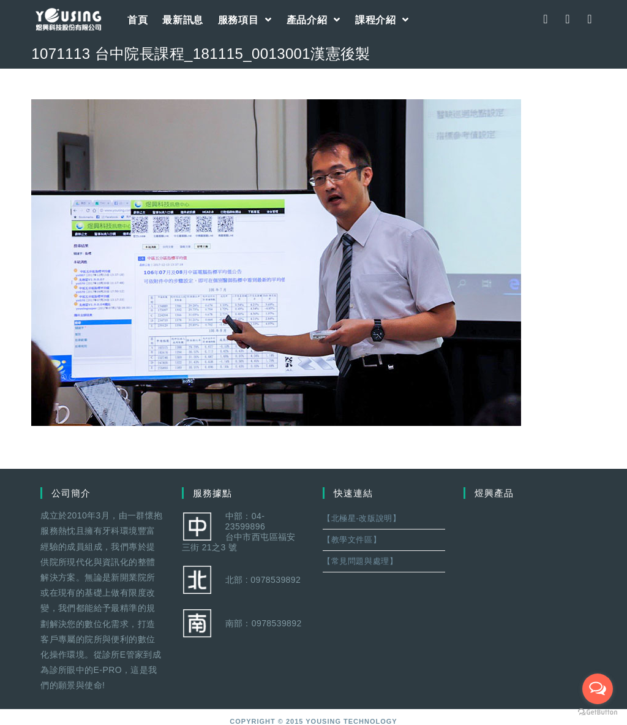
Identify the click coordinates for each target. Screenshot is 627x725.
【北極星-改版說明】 (361, 518)
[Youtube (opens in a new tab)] (590, 19)
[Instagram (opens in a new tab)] (568, 19)
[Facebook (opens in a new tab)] (546, 19)
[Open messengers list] (597, 689)
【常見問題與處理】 (360, 561)
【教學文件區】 (352, 539)
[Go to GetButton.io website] (597, 712)
